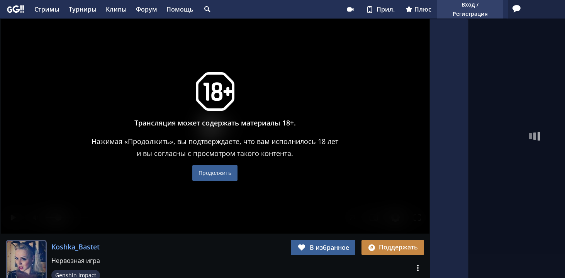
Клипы (116, 9)
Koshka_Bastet (75, 246)
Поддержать (393, 247)
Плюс (341, 9)
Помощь (179, 9)
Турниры (83, 9)
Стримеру (272, 9)
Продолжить (215, 172)
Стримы (46, 9)
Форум (146, 9)
